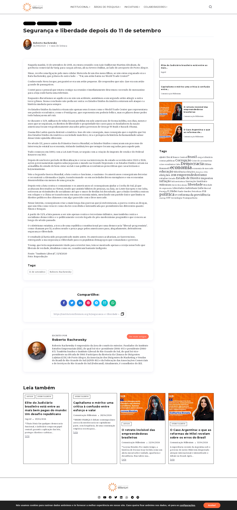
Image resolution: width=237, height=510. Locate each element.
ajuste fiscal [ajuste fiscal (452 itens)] (165, 157)
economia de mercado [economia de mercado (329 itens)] (202, 168)
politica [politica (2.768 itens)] (166, 194)
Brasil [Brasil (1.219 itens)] (192, 157)
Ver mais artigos (137, 336)
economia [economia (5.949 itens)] (181, 167)
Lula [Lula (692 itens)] (200, 188)
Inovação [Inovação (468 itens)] (191, 181)
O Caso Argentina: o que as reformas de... (197, 131)
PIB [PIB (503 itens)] (204, 191)
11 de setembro (37, 272)
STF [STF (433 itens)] (168, 198)
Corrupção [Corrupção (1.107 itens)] (183, 160)
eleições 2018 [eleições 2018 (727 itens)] (167, 175)
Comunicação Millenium (171, 94)
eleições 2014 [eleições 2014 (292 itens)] (202, 172)
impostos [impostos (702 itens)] (207, 178)
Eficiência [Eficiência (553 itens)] (180, 171)
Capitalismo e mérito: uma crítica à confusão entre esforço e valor (93, 406)
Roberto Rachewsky (45, 43)
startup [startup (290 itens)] (162, 198)
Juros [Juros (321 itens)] (174, 185)
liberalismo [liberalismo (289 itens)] (182, 185)
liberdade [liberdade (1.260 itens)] (195, 184)
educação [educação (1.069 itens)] (166, 171)
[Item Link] (170, 111)
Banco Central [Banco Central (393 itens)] (180, 157)
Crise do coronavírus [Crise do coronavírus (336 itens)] (202, 161)
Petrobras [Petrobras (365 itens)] (197, 191)
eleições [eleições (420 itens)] (190, 172)
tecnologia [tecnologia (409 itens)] (176, 198)
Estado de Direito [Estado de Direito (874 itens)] (188, 178)
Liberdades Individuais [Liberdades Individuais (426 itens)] (184, 188)
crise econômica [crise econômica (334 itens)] (167, 164)
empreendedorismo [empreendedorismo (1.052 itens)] (192, 175)
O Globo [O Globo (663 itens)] (172, 191)
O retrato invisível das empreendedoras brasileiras (196, 109)
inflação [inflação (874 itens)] (165, 181)
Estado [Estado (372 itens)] (172, 178)
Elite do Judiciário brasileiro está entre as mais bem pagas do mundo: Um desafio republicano (46, 408)
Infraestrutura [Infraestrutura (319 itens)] (178, 181)
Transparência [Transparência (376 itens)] (190, 198)
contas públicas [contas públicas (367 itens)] (167, 161)
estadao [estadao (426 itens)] (163, 178)
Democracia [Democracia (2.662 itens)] (192, 163)
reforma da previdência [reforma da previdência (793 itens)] (194, 194)
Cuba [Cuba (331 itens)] (177, 164)
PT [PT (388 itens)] (176, 195)
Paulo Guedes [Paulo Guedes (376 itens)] (184, 191)
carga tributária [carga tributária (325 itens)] (205, 157)
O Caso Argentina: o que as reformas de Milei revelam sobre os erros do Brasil (190, 433)
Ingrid (163, 72)
